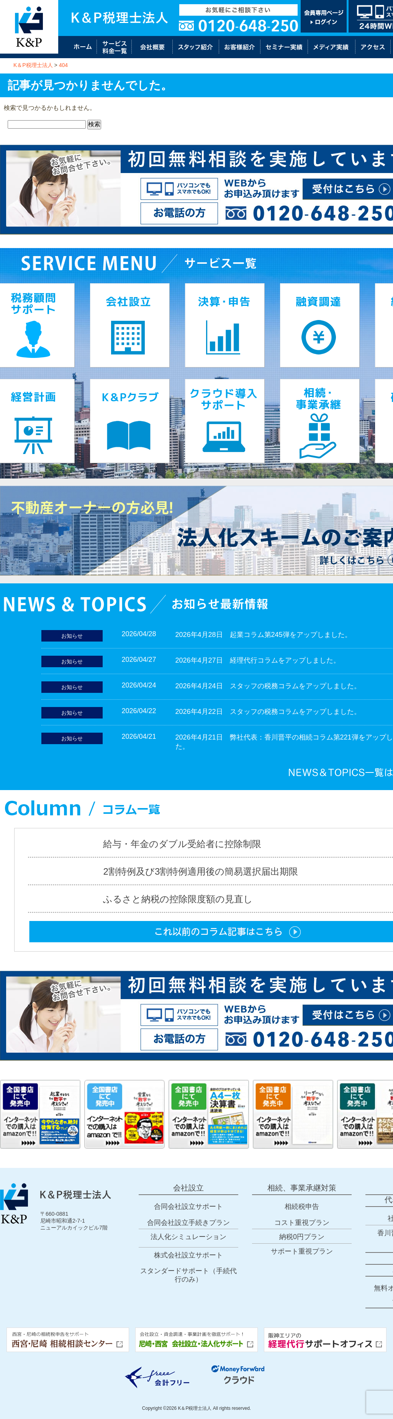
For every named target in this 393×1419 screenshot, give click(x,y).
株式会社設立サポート (188, 1255)
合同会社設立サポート (188, 1206)
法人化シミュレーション (188, 1237)
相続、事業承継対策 (301, 1188)
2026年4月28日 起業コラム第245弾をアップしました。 (263, 634)
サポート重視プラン (302, 1251)
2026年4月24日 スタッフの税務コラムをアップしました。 (268, 686)
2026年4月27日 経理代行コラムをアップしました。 (257, 660)
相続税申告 (302, 1206)
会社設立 (188, 1188)
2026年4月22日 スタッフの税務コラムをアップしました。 (268, 711)
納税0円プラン (301, 1237)
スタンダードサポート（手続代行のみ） (188, 1275)
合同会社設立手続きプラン (188, 1222)
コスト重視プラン (301, 1222)
